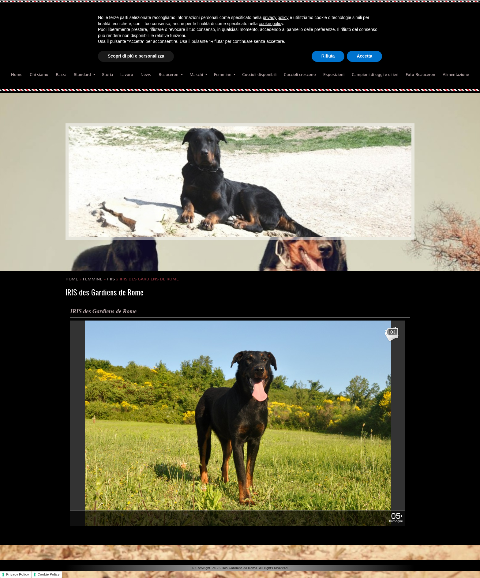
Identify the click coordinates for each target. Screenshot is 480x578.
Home (16, 74)
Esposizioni (333, 74)
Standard (84, 74)
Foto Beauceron (420, 74)
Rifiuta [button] (328, 56)
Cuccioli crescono (300, 74)
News (146, 74)
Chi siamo (39, 74)
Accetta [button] (364, 56)
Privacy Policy (17, 574)
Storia (107, 74)
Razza (61, 74)
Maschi (198, 74)
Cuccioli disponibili (259, 74)
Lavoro (126, 74)
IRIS (111, 279)
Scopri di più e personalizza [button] (136, 56)
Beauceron (171, 74)
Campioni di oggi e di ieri (375, 74)
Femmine (224, 74)
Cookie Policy (49, 574)
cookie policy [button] (271, 23)
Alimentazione (456, 74)
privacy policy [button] (276, 17)
